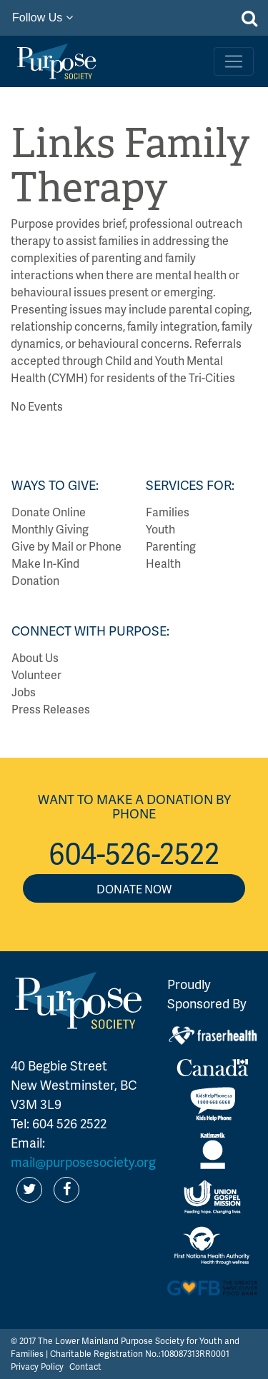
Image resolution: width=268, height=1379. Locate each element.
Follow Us (42, 17)
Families (167, 511)
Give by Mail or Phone (66, 546)
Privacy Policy (37, 1366)
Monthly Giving (50, 529)
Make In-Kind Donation (45, 571)
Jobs (23, 691)
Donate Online (48, 511)
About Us (35, 657)
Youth (160, 529)
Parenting (171, 546)
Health (163, 563)
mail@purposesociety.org (83, 1161)
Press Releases (50, 709)
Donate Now (134, 889)
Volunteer (36, 674)
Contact (85, 1366)
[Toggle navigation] (234, 61)
